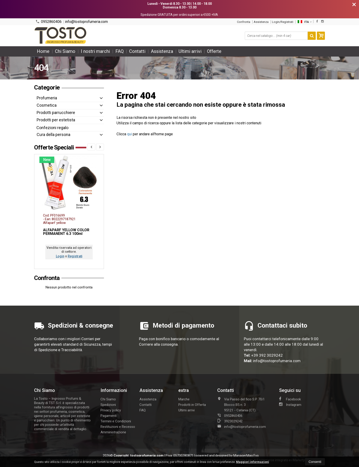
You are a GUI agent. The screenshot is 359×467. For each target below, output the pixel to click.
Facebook (290, 399)
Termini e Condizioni (116, 421)
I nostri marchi (95, 51)
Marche (184, 399)
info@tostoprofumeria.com (86, 22)
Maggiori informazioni (252, 462)
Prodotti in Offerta (192, 405)
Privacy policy (111, 410)
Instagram (290, 404)
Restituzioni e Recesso (118, 427)
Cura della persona (53, 134)
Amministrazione (113, 432)
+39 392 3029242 (267, 355)
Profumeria (47, 97)
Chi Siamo (65, 51)
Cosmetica (47, 105)
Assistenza (261, 22)
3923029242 (229, 421)
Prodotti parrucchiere (56, 112)
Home (43, 51)
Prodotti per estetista (56, 119)
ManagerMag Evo (246, 455)
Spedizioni (108, 405)
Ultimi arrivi (190, 51)
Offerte (214, 51)
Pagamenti (109, 416)
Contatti (137, 51)
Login (60, 256)
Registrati (75, 256)
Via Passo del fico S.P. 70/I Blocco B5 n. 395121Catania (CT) (240, 404)
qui (129, 134)
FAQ (119, 51)
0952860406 (48, 21)
